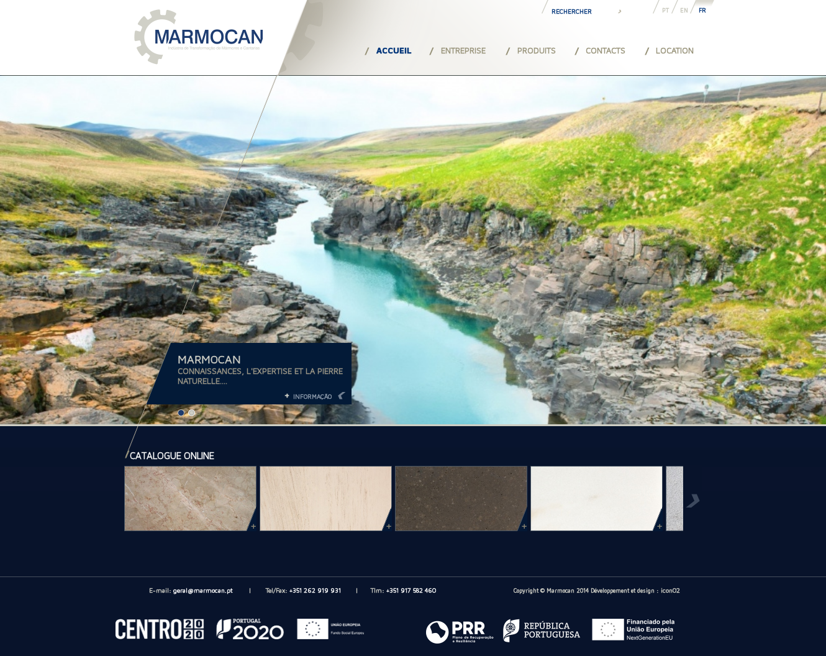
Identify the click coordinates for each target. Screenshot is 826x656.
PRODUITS (536, 50)
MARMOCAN (209, 359)
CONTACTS (605, 50)
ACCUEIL (394, 50)
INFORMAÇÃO (312, 396)
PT (665, 10)
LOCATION (675, 50)
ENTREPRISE (463, 50)
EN (684, 10)
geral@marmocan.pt (203, 590)
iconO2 (670, 590)
